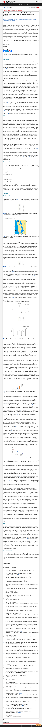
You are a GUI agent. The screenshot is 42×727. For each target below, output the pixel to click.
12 (16, 102)
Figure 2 (13, 271)
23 (36, 166)
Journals (10, 4)
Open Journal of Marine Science (8, 10)
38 (19, 476)
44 (27, 538)
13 (10, 103)
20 (8, 113)
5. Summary (6, 523)
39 (9, 480)
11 (8, 102)
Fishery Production (6, 47)
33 (5, 403)
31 (25, 372)
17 (3, 628)
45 (34, 542)
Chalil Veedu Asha (6, 17)
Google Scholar (22, 649)
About (20, 4)
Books (14, 4)
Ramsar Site (20, 47)
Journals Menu (7, 719)
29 (3, 665)
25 (4, 169)
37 (11, 430)
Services (24, 4)
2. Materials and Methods (8, 115)
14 (3, 617)
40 (3, 697)
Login (37, 1)
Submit (28, 4)
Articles (5, 4)
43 (11, 495)
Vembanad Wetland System (26, 47)
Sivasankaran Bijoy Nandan (32, 17)
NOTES (5, 561)
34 (28, 410)
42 (34, 493)
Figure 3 (33, 275)
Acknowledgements (7, 550)
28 (35, 156)
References (5, 569)
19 (3, 636)
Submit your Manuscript (26, 725)
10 (33, 168)
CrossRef (19, 574)
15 (20, 103)
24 (3, 653)
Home (2, 4)
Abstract (5, 23)
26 (23, 156)
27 (29, 156)
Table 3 (12, 297)
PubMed (25, 587)
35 (17, 414)
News (17, 4)
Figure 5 (16, 426)
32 (30, 397)
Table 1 (17, 199)
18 (4, 110)
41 (3, 493)
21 (36, 113)
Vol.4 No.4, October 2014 (18, 10)
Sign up (19, 725)
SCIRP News (34, 725)
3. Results (5, 193)
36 (27, 427)
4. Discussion (6, 357)
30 (3, 667)
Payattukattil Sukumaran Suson (14, 17)
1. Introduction (6, 59)
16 (29, 103)
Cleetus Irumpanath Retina (24, 17)
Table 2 (20, 243)
